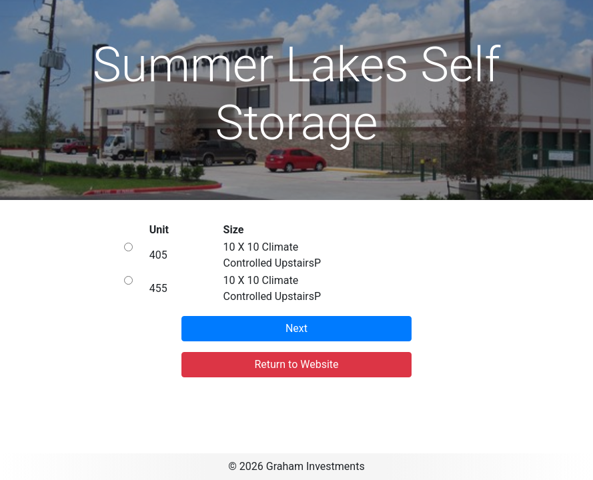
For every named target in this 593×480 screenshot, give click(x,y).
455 (158, 288)
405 (158, 255)
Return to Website (296, 364)
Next (296, 328)
